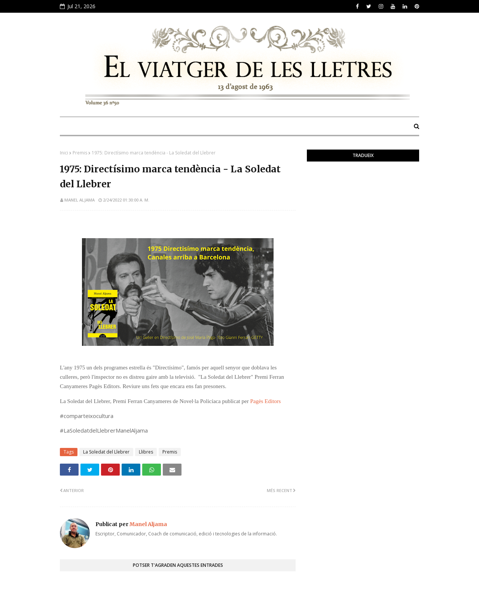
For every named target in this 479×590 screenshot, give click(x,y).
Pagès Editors (265, 401)
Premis (80, 153)
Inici (64, 153)
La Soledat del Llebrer (106, 452)
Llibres (146, 452)
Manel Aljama (79, 200)
